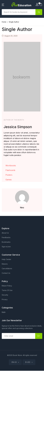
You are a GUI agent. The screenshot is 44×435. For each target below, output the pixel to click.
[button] (3, 4)
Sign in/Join (6, 247)
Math (4, 312)
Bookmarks (6, 242)
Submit (38, 336)
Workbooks (11, 165)
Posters (9, 175)
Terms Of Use (7, 290)
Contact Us (6, 273)
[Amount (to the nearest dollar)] (19, 12)
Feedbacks (6, 237)
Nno (22, 207)
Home (4, 22)
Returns (5, 264)
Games (9, 179)
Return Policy (7, 286)
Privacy (5, 299)
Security (5, 295)
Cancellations (7, 268)
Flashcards (10, 170)
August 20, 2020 (10, 36)
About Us (5, 233)
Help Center (6, 259)
